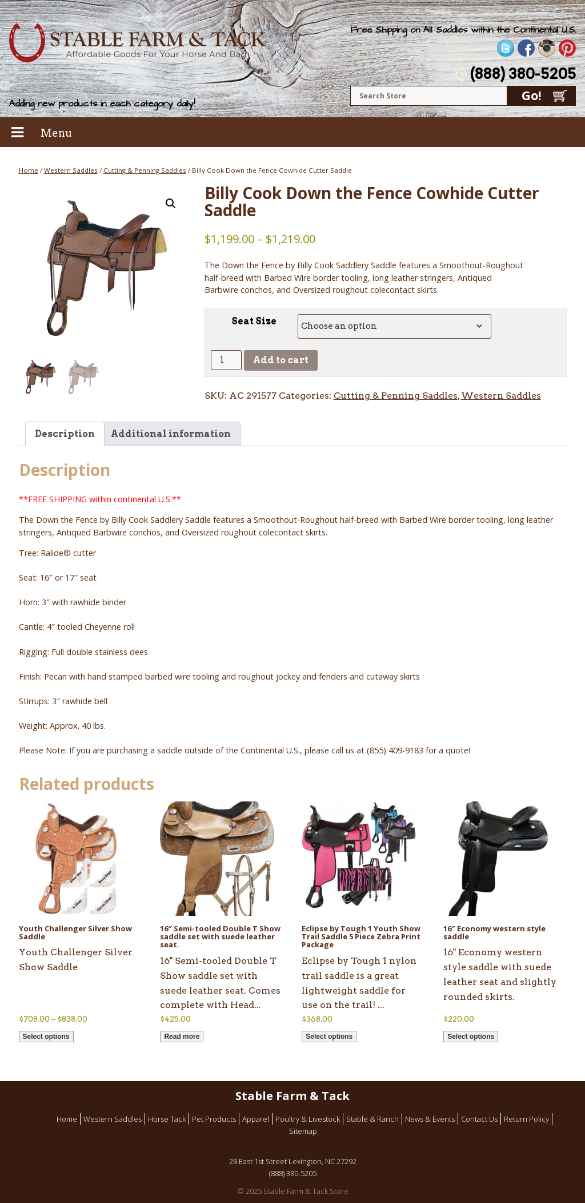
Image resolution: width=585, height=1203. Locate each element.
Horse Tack (167, 1119)
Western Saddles (71, 170)
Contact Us (479, 1119)
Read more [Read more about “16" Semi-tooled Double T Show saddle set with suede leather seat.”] (181, 1037)
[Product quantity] (226, 360)
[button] (171, 203)
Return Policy (526, 1119)
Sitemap (303, 1131)
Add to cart (280, 360)
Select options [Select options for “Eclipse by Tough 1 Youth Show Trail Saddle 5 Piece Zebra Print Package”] (329, 1037)
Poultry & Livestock (307, 1119)
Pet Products (214, 1119)
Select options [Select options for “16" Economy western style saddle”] (470, 1037)
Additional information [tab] (171, 433)
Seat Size (254, 321)
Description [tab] (65, 433)
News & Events (430, 1119)
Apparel (255, 1119)
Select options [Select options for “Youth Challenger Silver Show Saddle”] (46, 1037)
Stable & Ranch (372, 1119)
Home (28, 170)
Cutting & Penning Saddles (144, 170)
